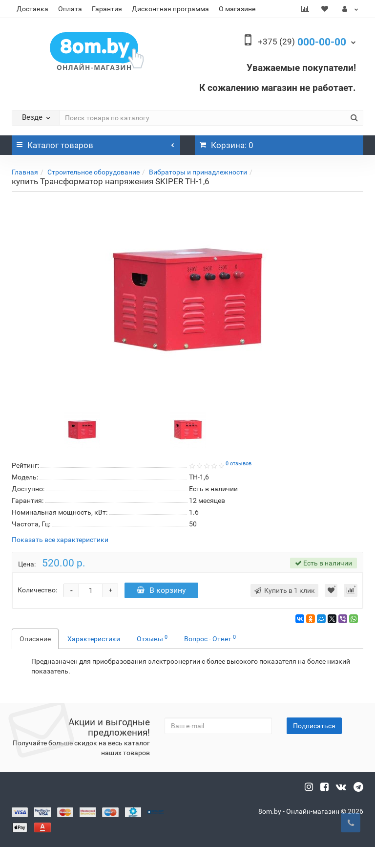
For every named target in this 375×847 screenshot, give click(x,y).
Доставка (32, 9)
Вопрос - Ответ (210, 638)
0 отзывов (238, 463)
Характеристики (93, 639)
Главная (25, 172)
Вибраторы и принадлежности (198, 172)
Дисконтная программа (170, 9)
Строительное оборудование (93, 172)
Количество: (37, 590)
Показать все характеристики (60, 539)
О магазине (237, 9)
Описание (35, 639)
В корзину (161, 590)
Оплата (70, 9)
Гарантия (107, 9)
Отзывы (152, 638)
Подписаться (314, 726)
